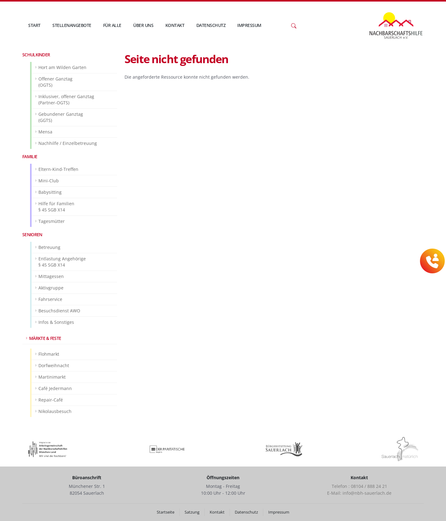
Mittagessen (51, 276)
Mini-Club (48, 181)
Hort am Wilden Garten (62, 67)
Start (34, 25)
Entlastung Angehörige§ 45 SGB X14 (62, 262)
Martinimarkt (52, 377)
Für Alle (112, 25)
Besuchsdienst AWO (59, 311)
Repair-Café (50, 400)
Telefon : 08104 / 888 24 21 (359, 486)
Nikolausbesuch (55, 411)
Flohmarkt (48, 354)
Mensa (45, 132)
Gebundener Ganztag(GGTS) (60, 117)
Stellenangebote (71, 25)
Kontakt (175, 25)
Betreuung (49, 247)
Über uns (143, 25)
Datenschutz (211, 25)
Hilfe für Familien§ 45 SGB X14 (56, 207)
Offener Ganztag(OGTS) (55, 82)
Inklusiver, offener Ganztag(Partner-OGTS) (66, 99)
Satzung (192, 512)
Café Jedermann (55, 388)
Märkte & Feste (45, 338)
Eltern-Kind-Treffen (58, 169)
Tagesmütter (51, 221)
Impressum (249, 25)
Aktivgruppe (50, 288)
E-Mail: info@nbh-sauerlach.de (359, 493)
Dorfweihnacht (53, 365)
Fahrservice (50, 299)
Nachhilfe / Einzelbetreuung (67, 143)
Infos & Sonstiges (56, 322)
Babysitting (50, 192)
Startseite (165, 512)
